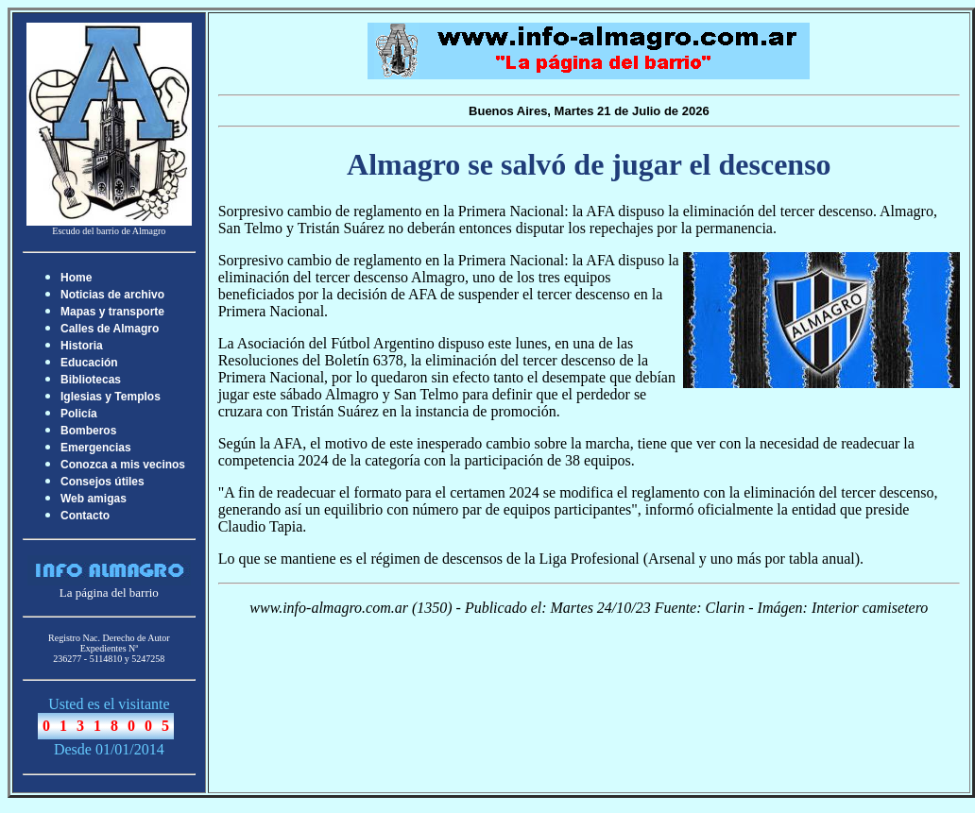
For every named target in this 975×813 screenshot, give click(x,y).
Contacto (85, 515)
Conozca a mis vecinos (122, 464)
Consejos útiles (102, 481)
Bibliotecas (90, 379)
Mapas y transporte (112, 311)
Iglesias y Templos (110, 396)
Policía (78, 413)
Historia (81, 345)
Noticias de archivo (112, 294)
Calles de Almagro (109, 328)
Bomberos (88, 430)
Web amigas (93, 498)
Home (76, 277)
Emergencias (95, 447)
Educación (89, 362)
